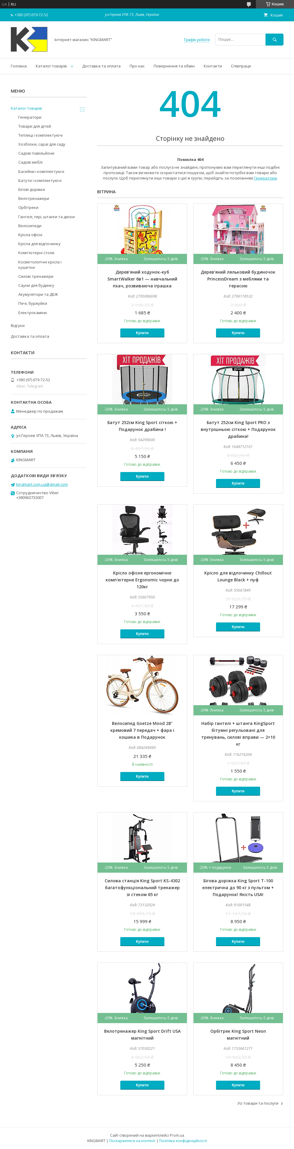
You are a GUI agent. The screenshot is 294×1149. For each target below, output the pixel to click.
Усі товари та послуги (257, 1103)
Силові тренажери (35, 276)
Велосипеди (29, 225)
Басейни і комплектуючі (41, 171)
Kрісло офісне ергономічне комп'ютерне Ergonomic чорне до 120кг (142, 579)
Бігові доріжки (31, 189)
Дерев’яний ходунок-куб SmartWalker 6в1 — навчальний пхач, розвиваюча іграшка (142, 279)
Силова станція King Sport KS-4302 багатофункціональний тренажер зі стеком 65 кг (142, 887)
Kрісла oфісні (30, 234)
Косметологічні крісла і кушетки (40, 264)
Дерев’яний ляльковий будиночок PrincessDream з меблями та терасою (238, 279)
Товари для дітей (34, 126)
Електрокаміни (32, 312)
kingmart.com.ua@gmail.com (42, 484)
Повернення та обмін (174, 66)
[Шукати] (275, 39)
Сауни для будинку (36, 285)
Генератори (265, 178)
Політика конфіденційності (183, 1140)
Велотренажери (33, 198)
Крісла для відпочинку (39, 243)
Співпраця (241, 66)
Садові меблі (30, 162)
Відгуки (18, 325)
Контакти (213, 66)
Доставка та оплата (101, 66)
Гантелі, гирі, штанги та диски (46, 216)
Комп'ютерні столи (36, 252)
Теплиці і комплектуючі (40, 135)
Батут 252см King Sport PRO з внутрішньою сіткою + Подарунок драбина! (238, 429)
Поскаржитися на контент (132, 1140)
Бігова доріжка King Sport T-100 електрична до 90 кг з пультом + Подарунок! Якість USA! (238, 887)
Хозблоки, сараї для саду (41, 144)
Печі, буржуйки (32, 303)
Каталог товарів (51, 66)
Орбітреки (28, 207)
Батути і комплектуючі (40, 180)
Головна (19, 66)
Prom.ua (177, 1135)
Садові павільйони (36, 153)
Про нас (137, 66)
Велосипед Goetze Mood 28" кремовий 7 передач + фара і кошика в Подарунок (142, 730)
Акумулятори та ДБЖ (38, 294)
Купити (142, 333)
